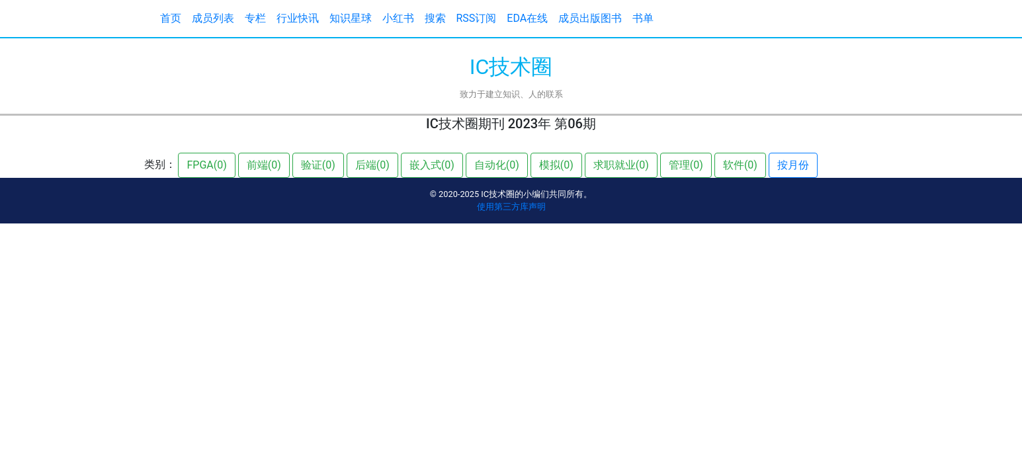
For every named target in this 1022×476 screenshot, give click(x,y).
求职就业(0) (621, 165)
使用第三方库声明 (511, 207)
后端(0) (372, 165)
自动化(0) (496, 165)
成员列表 (213, 18)
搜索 (435, 18)
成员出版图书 (590, 18)
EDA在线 (527, 18)
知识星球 (350, 18)
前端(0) (264, 165)
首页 (170, 18)
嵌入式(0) (431, 165)
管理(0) (686, 165)
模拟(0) (556, 165)
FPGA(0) (206, 165)
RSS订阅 (476, 18)
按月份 (793, 165)
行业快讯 (298, 18)
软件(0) (740, 165)
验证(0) (318, 165)
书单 (643, 18)
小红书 (398, 18)
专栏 (255, 18)
